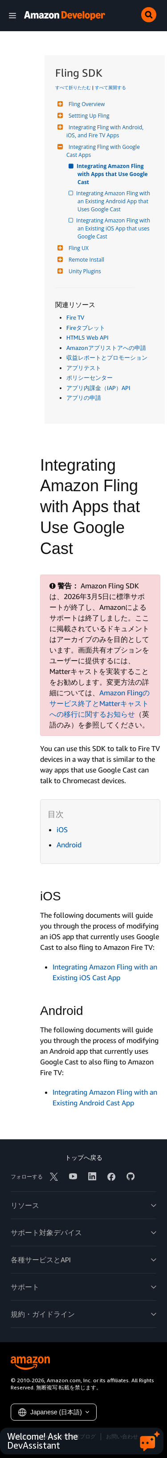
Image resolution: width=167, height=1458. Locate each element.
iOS (62, 829)
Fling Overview (85, 104)
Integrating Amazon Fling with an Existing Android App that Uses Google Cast (114, 201)
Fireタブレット (85, 327)
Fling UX (77, 248)
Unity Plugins (83, 271)
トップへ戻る (83, 1157)
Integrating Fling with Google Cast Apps (103, 151)
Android (69, 844)
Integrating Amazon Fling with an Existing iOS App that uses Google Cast (114, 228)
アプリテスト (83, 367)
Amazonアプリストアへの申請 (106, 347)
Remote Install (85, 259)
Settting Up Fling (88, 115)
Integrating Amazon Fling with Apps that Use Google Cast (113, 174)
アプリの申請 (83, 397)
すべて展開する (110, 87)
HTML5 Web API (87, 337)
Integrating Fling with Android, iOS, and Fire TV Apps (105, 131)
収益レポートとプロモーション (106, 357)
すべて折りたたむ (73, 87)
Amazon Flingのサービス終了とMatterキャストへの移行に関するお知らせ (99, 703)
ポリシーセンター (89, 377)
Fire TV (75, 317)
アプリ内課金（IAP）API (98, 387)
